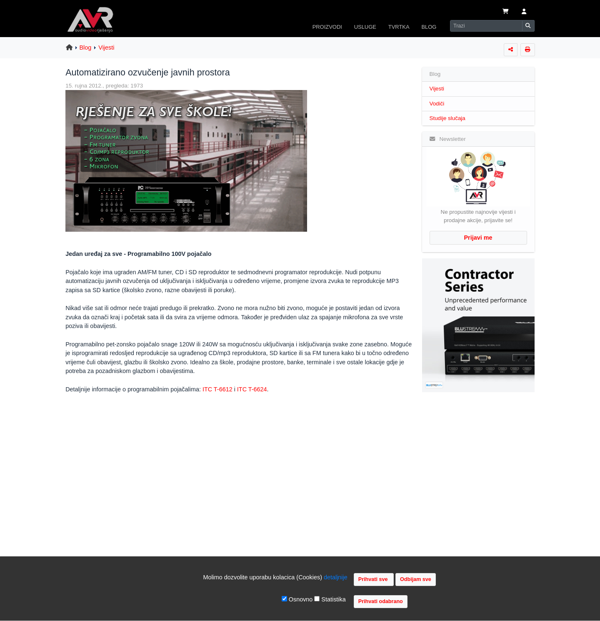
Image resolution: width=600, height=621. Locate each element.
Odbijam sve (415, 579)
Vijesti (106, 47)
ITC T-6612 (217, 389)
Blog (86, 47)
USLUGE (365, 27)
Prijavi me (478, 237)
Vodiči (437, 103)
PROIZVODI (327, 27)
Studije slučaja (447, 118)
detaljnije (336, 577)
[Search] (486, 26)
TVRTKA (399, 27)
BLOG (428, 27)
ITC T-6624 (252, 389)
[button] (524, 12)
